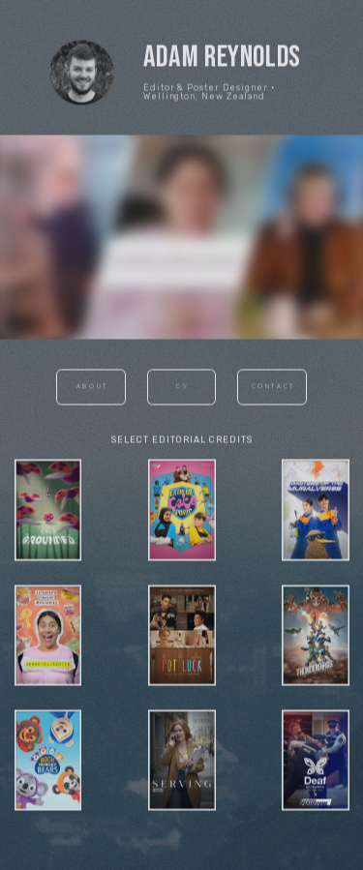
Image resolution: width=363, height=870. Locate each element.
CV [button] (182, 389)
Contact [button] (273, 389)
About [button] (92, 389)
